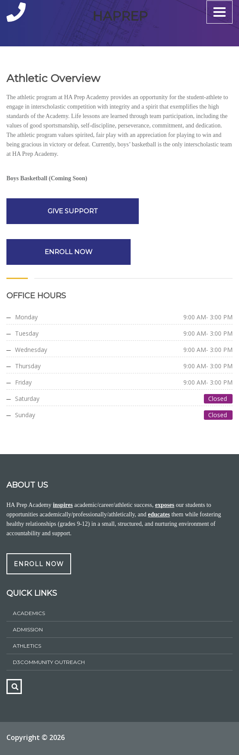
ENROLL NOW (69, 252)
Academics (29, 613)
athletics (27, 646)
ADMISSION (28, 629)
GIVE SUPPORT (71, 211)
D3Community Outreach (49, 662)
